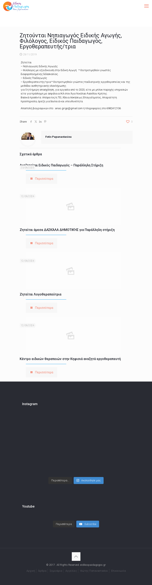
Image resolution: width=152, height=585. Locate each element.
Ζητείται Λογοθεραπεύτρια (40, 294)
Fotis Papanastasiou (58, 136)
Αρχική (30, 570)
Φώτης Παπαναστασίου (94, 570)
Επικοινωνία (118, 570)
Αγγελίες (71, 570)
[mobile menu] (146, 6)
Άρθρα (42, 570)
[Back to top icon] (76, 556)
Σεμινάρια (56, 570)
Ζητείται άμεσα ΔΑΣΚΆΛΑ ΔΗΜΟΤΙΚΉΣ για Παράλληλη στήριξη (67, 230)
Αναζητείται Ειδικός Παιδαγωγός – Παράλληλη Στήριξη (61, 165)
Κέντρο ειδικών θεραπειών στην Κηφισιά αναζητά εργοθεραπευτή (70, 359)
